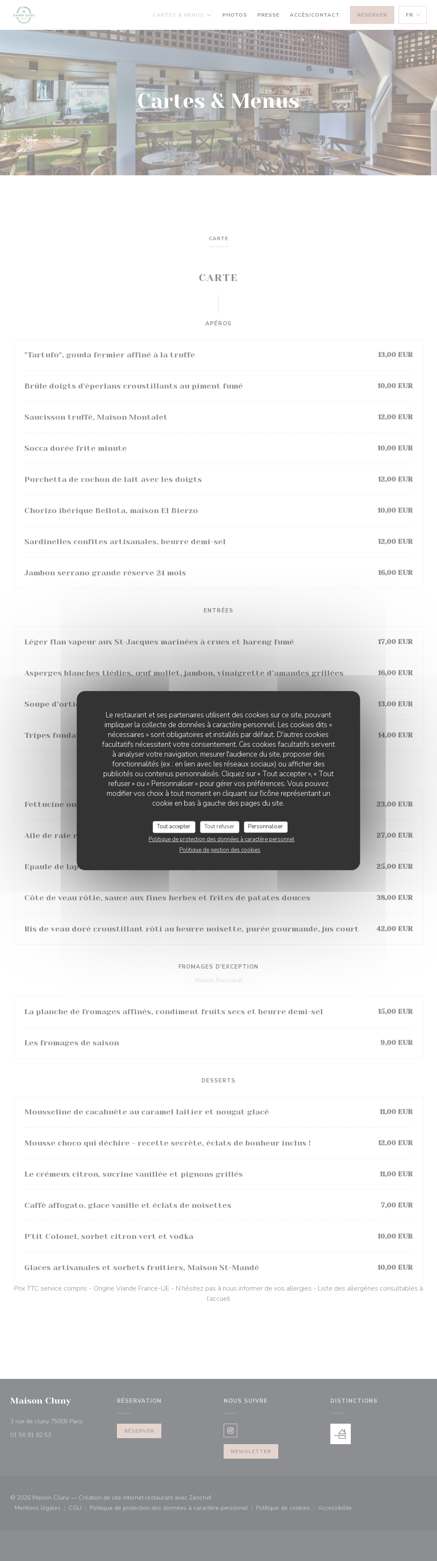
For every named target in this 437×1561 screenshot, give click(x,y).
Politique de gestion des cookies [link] (219, 850)
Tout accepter (173, 826)
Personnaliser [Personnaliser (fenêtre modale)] (265, 826)
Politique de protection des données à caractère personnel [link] (221, 839)
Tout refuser (219, 826)
